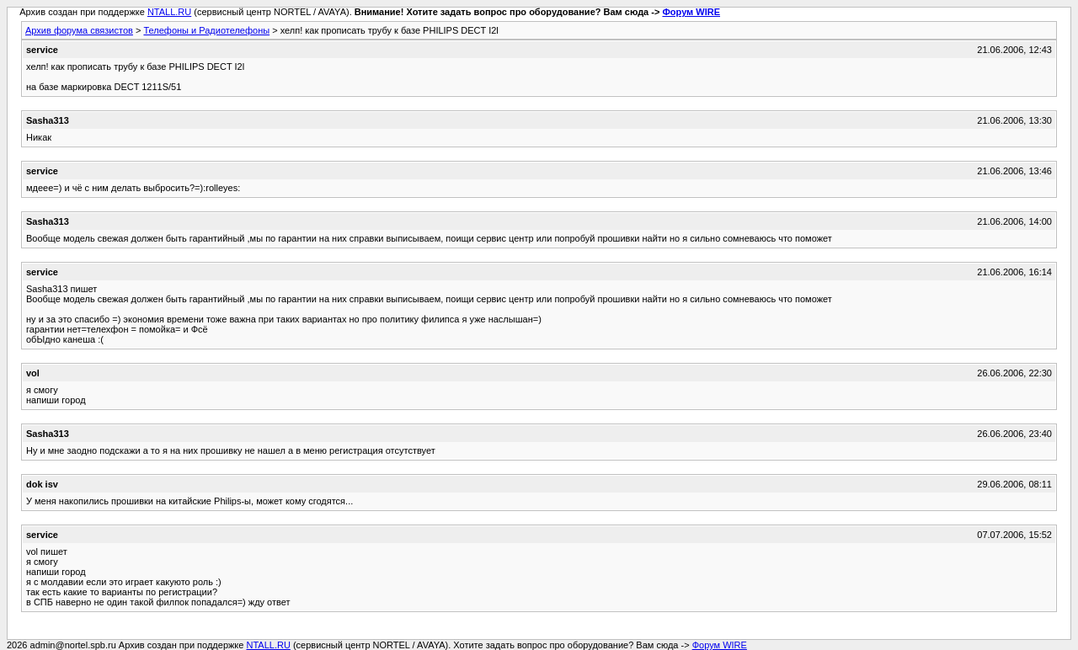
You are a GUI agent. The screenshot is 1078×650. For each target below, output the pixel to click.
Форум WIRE (691, 12)
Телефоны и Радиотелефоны (206, 30)
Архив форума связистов (79, 30)
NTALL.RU (169, 12)
